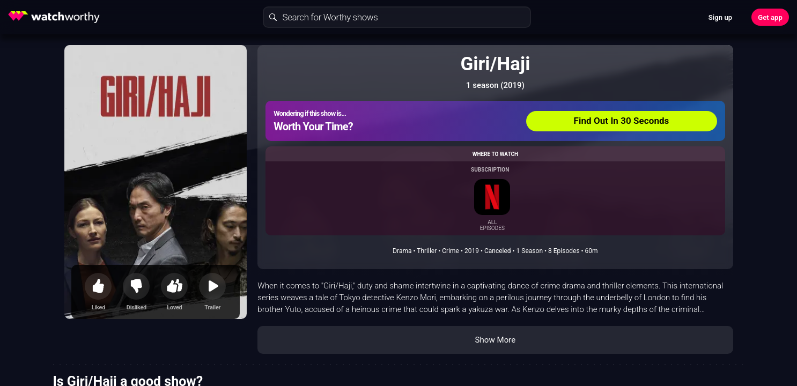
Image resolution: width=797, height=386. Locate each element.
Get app (770, 17)
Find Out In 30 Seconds (621, 120)
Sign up (720, 17)
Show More (495, 340)
